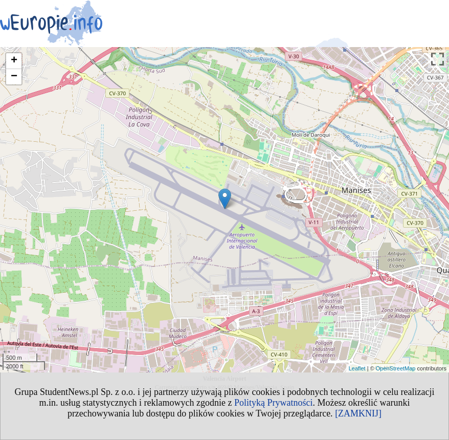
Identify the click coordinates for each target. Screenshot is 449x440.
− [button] (14, 76)
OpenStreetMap (396, 368)
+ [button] (14, 61)
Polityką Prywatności (273, 403)
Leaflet (357, 368)
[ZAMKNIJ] (358, 413)
